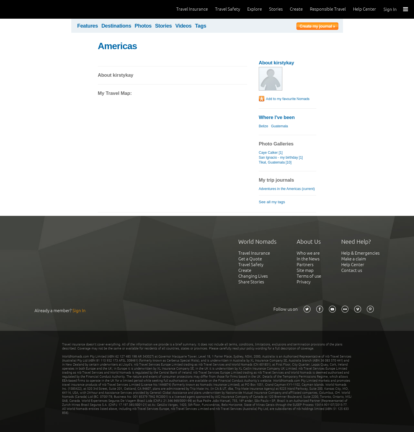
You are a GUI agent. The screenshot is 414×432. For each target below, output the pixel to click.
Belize (263, 126)
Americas (117, 46)
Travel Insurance (192, 9)
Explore (254, 9)
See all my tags (272, 202)
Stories (276, 9)
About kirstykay (276, 63)
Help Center (364, 9)
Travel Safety (227, 9)
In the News (308, 258)
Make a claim (353, 258)
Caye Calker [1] (271, 153)
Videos (183, 26)
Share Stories (251, 281)
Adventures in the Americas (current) (287, 189)
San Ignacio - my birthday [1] (281, 157)
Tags (200, 26)
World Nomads (30, 9)
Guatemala (279, 126)
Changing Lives (253, 276)
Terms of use (309, 276)
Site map (305, 270)
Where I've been (277, 117)
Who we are (308, 253)
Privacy (303, 281)
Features (87, 26)
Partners (305, 264)
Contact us (351, 270)
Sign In (390, 9)
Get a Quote (250, 258)
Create (296, 9)
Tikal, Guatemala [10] (275, 162)
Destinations (116, 26)
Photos (143, 26)
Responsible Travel (328, 9)
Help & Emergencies (360, 253)
